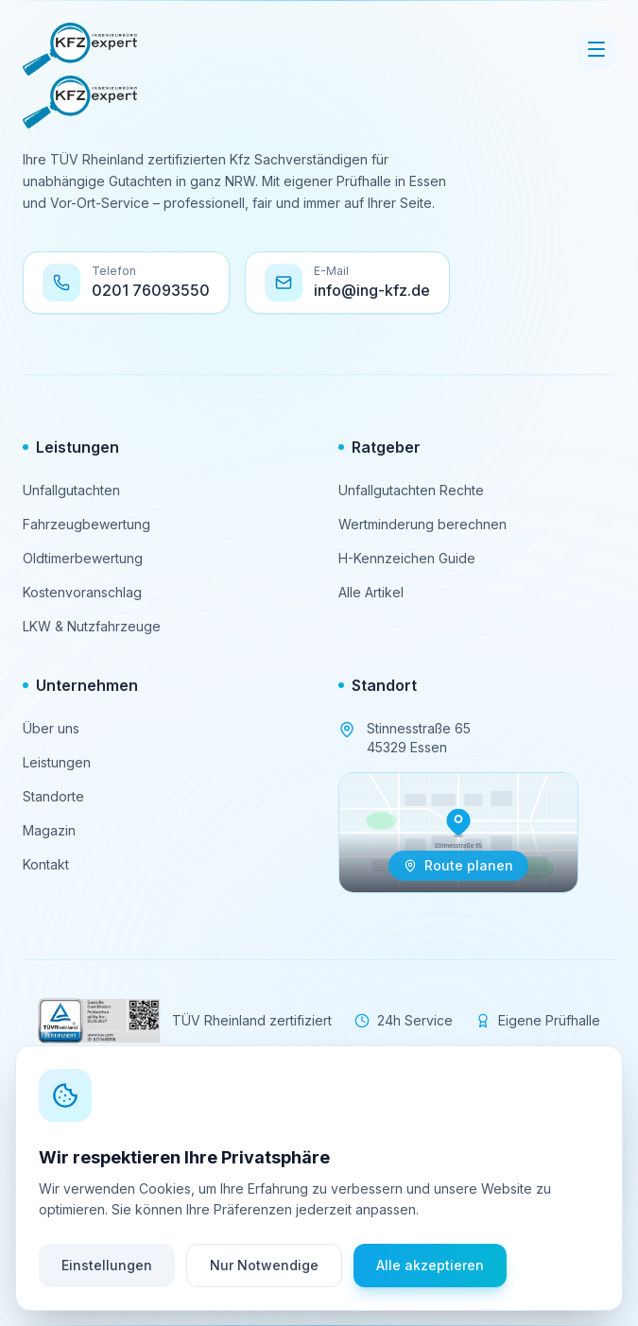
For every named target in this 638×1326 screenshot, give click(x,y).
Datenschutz (364, 1212)
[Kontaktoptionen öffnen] (588, 1163)
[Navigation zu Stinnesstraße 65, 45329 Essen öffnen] (458, 832)
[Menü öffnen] (596, 49)
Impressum (269, 1212)
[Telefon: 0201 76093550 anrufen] (126, 282)
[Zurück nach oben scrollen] (319, 1263)
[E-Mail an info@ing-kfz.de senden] (347, 282)
